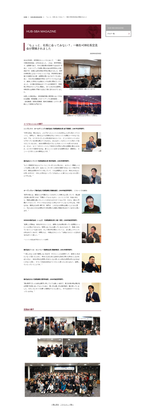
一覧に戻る (55, 404)
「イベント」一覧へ (67, 404)
